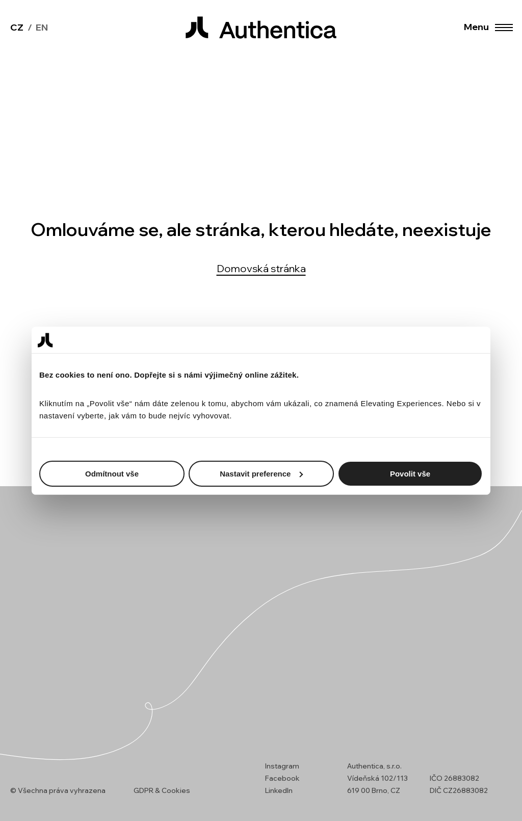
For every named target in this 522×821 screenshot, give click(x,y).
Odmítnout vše (112, 473)
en (42, 27)
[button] (503, 28)
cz (16, 27)
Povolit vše (410, 473)
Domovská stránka (261, 268)
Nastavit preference (261, 473)
